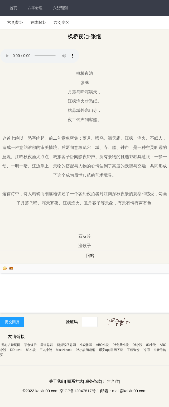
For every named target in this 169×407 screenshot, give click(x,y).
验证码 (72, 321)
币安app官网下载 (111, 350)
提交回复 (12, 322)
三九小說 (46, 350)
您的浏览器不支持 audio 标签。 (39, 56)
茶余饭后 (30, 345)
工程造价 (133, 350)
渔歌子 (84, 245)
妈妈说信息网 (66, 345)
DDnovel (16, 350)
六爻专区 (61, 22)
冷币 (146, 350)
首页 (13, 8)
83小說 (151, 345)
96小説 (137, 345)
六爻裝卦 (15, 22)
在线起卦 (38, 22)
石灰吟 (84, 236)
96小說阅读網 (85, 350)
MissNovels (64, 350)
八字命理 (35, 8)
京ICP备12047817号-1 (79, 390)
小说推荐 (86, 345)
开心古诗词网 (10, 345)
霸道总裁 (46, 345)
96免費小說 (121, 345)
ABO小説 (102, 345)
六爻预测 (60, 8)
